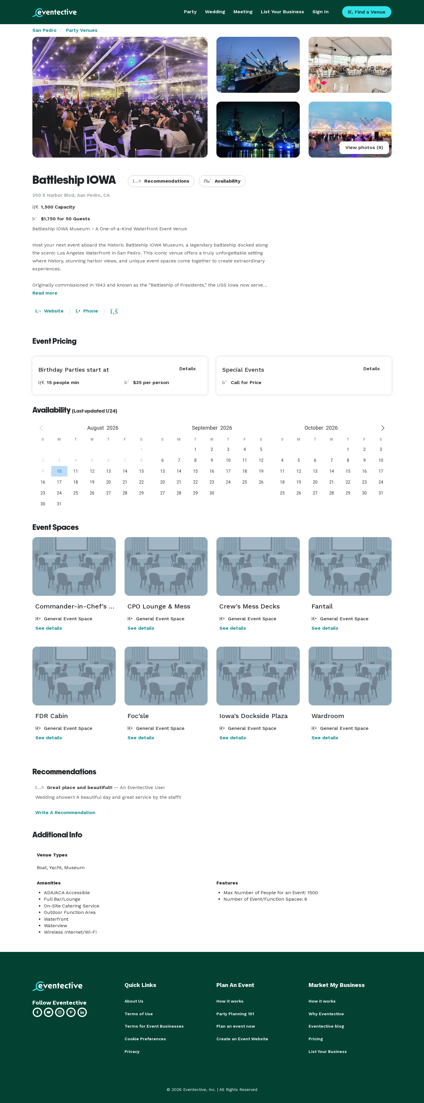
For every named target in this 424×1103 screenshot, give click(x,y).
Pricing (316, 1038)
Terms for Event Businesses (154, 1025)
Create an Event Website (242, 1038)
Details (187, 368)
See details (48, 628)
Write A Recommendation (65, 812)
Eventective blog (326, 1025)
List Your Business (282, 11)
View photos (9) (364, 147)
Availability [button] (222, 181)
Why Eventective (326, 1013)
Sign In (320, 11)
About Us (134, 1001)
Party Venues (81, 30)
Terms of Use (139, 1013)
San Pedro (44, 30)
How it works (230, 1001)
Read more (44, 293)
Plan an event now (235, 1025)
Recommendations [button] (161, 181)
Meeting (243, 11)
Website (49, 311)
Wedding (215, 11)
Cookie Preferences (145, 1038)
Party (190, 11)
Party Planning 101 (235, 1013)
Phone (87, 311)
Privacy (132, 1050)
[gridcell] (59, 471)
